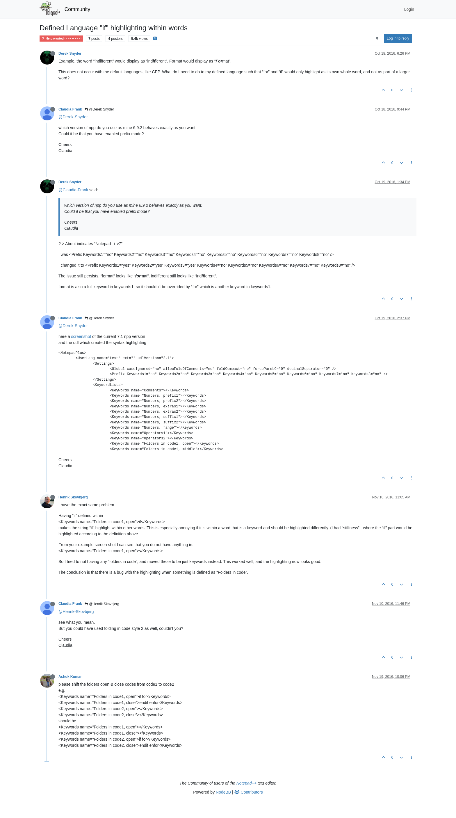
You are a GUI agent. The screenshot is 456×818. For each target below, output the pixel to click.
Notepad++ (246, 783)
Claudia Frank (70, 109)
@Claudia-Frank (73, 190)
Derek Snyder (69, 53)
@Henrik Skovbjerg (102, 604)
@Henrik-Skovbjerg (76, 611)
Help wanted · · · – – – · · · (61, 38)
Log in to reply (398, 38)
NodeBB (223, 792)
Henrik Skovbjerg (73, 497)
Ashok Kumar (70, 677)
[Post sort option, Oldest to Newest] (377, 38)
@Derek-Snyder (73, 117)
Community (77, 9)
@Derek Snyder (99, 109)
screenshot (81, 336)
